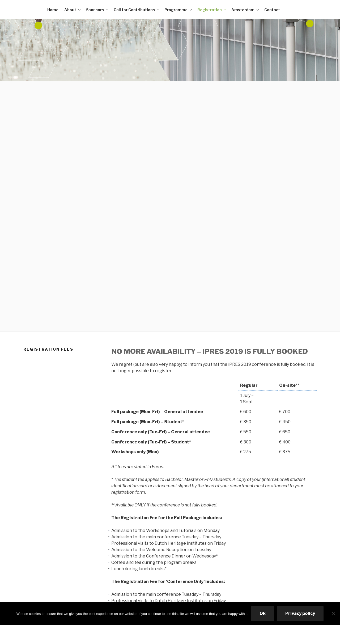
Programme (178, 9)
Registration (212, 9)
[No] (333, 613)
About (72, 9)
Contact (272, 9)
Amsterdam (245, 9)
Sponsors (97, 9)
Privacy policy (300, 613)
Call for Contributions (137, 9)
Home (52, 9)
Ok (263, 613)
